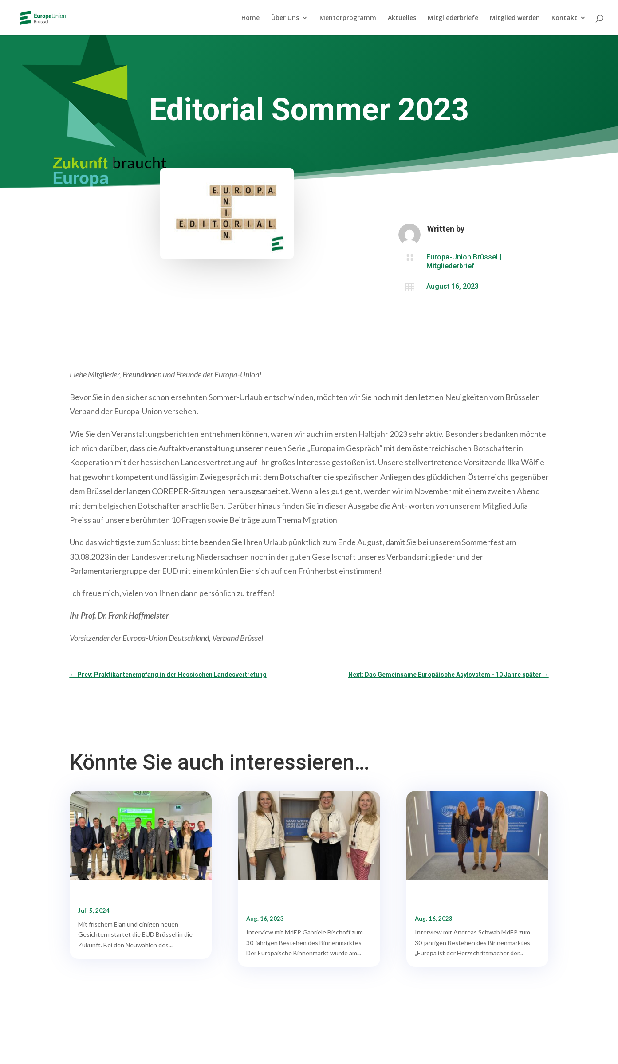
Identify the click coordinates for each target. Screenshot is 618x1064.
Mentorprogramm (347, 18)
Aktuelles (402, 18)
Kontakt (564, 18)
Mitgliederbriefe (453, 18)
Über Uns (285, 18)
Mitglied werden (515, 18)
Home (250, 18)
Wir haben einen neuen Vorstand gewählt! (138, 897)
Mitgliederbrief (450, 266)
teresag (480, 228)
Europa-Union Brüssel (462, 257)
